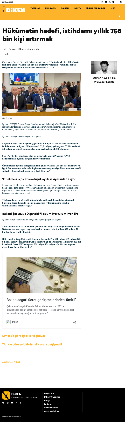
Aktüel (17, 362)
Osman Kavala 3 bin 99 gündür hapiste (104, 80)
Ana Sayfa (7, 362)
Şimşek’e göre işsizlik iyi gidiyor (23, 335)
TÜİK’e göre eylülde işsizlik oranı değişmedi (32, 344)
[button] (119, 16)
